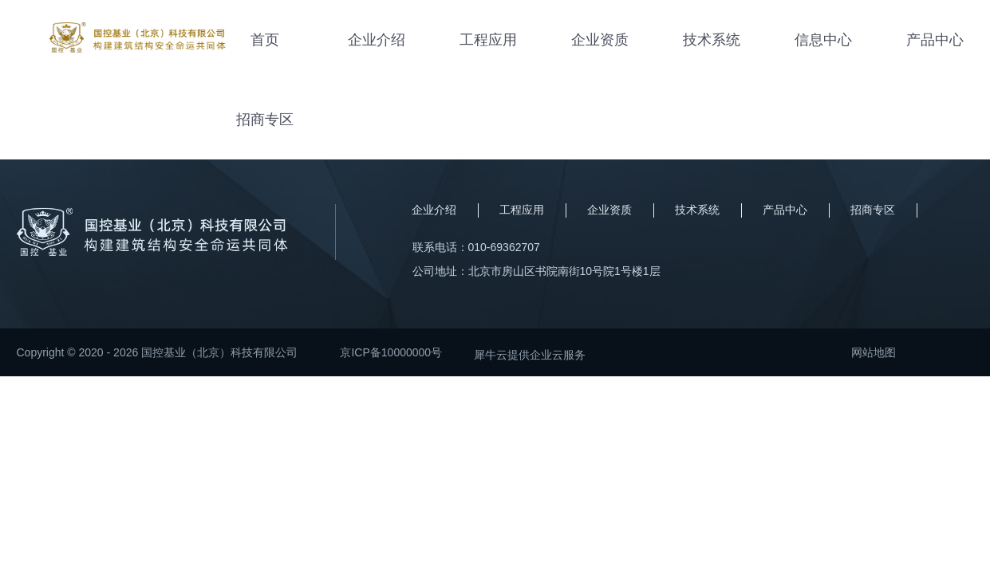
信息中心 (823, 40)
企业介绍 (376, 40)
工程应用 (488, 40)
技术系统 (711, 40)
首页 (264, 40)
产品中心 (935, 40)
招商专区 (265, 120)
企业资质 (600, 40)
